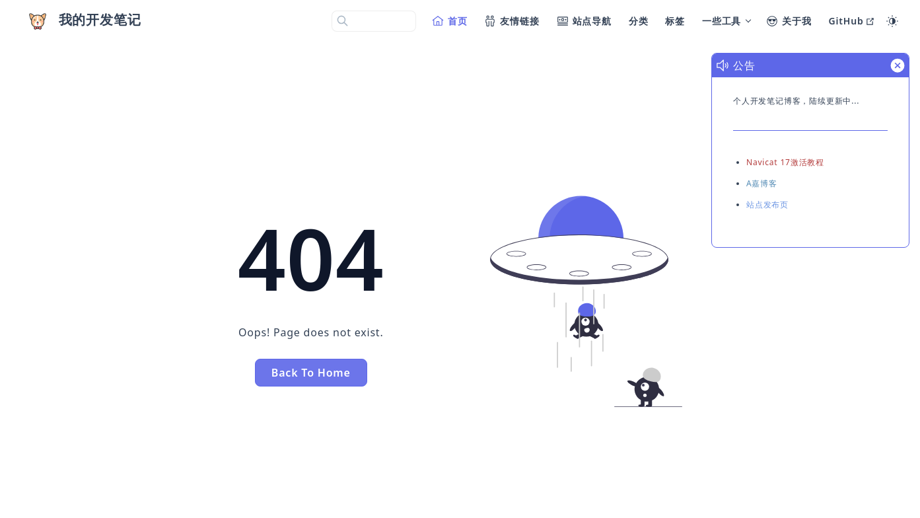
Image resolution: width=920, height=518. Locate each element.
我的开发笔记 (100, 19)
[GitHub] (852, 21)
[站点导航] (585, 21)
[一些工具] (726, 21)
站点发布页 (767, 204)
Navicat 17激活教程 (785, 162)
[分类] (639, 21)
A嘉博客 (761, 183)
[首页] (450, 21)
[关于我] (789, 21)
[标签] (675, 21)
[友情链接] (512, 21)
